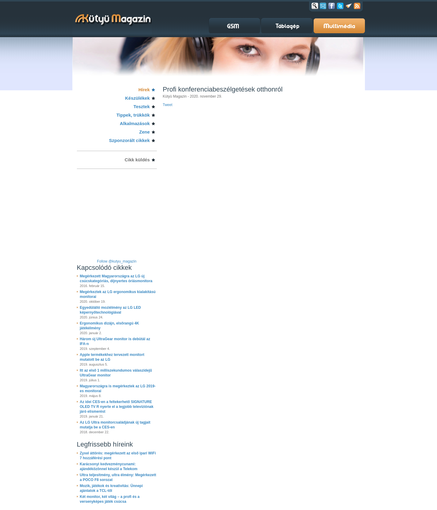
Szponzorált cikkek (129, 140)
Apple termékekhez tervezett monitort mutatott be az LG (112, 357)
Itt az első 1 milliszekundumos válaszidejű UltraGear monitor (116, 372)
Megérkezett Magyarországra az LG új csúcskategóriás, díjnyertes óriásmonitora (116, 278)
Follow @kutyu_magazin (117, 261)
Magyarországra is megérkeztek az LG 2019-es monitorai (118, 388)
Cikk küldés (137, 159)
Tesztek (142, 106)
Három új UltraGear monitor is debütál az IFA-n (115, 341)
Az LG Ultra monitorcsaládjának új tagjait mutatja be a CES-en (115, 424)
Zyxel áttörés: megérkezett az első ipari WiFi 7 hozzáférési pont (118, 455)
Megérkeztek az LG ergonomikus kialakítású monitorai (118, 294)
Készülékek (137, 98)
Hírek (144, 89)
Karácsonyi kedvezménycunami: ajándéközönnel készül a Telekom (109, 466)
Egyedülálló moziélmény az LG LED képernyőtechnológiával (110, 310)
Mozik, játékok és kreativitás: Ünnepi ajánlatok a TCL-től (111, 488)
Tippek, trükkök (133, 115)
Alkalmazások (135, 123)
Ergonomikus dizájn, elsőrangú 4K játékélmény (109, 325)
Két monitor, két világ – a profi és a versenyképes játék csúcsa (110, 499)
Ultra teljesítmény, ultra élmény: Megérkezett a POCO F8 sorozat (118, 477)
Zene (144, 131)
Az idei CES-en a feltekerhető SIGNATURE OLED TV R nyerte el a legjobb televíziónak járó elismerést (117, 407)
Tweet (168, 105)
